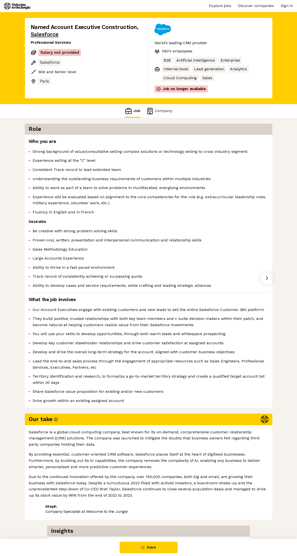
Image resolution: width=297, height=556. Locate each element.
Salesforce (44, 34)
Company (159, 111)
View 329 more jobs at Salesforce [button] (95, 518)
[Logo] (17, 6)
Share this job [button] (44, 518)
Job (132, 111)
